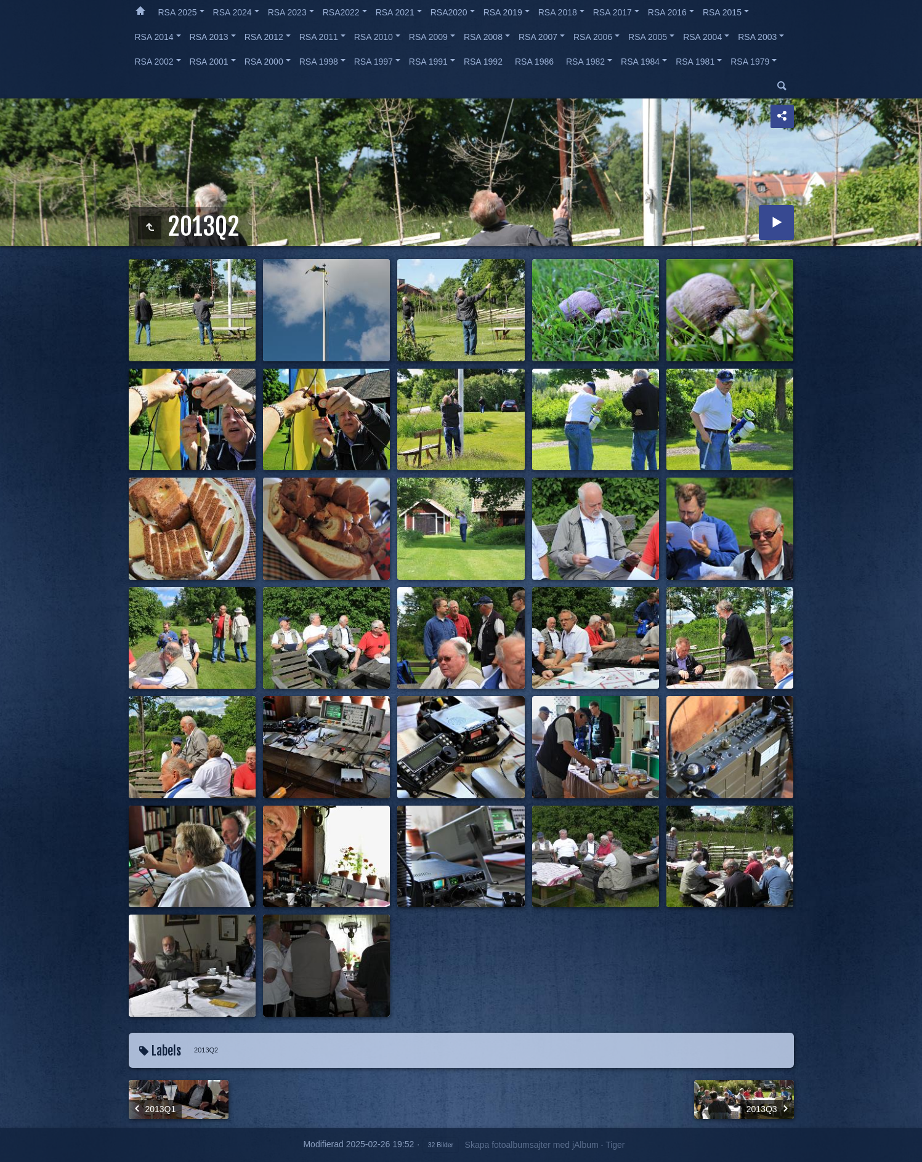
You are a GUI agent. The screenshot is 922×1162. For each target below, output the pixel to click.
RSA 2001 (209, 61)
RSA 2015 (722, 12)
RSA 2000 (264, 61)
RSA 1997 (373, 61)
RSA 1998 (318, 61)
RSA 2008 (483, 37)
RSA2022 (341, 12)
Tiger (615, 1145)
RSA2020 (449, 12)
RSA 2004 (702, 37)
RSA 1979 (749, 61)
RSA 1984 (640, 61)
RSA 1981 (695, 61)
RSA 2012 (264, 37)
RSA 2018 (557, 12)
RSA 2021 (395, 12)
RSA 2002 (154, 61)
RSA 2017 (612, 12)
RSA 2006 (592, 37)
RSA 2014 (154, 37)
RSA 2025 (177, 12)
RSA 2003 (757, 37)
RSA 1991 (428, 61)
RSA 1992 (483, 61)
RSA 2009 (428, 37)
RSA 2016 (667, 12)
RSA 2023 (287, 12)
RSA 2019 (502, 12)
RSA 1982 (585, 61)
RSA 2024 (232, 12)
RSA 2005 (647, 37)
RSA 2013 (209, 37)
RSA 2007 (538, 37)
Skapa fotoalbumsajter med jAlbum (532, 1145)
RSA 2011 (318, 37)
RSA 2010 (373, 37)
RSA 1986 (534, 61)
